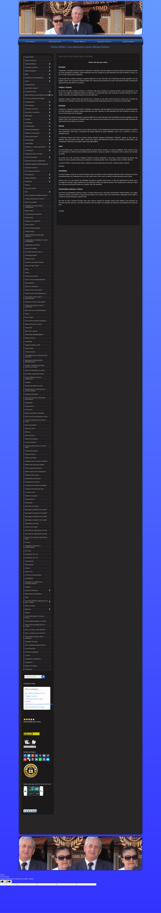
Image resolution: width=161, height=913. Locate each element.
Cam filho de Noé (30, 188)
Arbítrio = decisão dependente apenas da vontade (34, 366)
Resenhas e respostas (38, 112)
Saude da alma (30, 259)
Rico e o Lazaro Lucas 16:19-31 (35, 629)
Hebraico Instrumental (38, 133)
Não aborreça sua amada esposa (35, 310)
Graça (27, 314)
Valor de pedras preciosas (33, 468)
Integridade (28, 403)
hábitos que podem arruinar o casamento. (34, 306)
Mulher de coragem (31, 439)
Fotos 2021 (28, 327)
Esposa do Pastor (55, 42)
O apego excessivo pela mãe (34, 489)
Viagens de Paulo (30, 458)
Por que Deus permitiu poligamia (35, 321)
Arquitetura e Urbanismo (33, 659)
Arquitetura (28, 662)
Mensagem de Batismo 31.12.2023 (36, 509)
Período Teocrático (38, 157)
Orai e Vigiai (29, 317)
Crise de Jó (28, 409)
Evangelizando (30, 84)
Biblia (27, 269)
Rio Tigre (28, 551)
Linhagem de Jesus (31, 641)
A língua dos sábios (31, 451)
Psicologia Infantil (31, 255)
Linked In (36, 755)
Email (47, 759)
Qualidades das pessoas (33, 478)
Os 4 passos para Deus (32, 171)
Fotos (38, 81)
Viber (44, 759)
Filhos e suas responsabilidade (35, 279)
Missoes (27, 432)
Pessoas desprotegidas (32, 228)
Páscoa (27, 185)
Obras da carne (30, 428)
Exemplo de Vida (38, 91)
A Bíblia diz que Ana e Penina (34, 199)
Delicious (28, 759)
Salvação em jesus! (31, 167)
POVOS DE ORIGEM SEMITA (34, 334)
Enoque (27, 542)
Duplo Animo (29, 348)
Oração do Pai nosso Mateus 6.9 (35, 293)
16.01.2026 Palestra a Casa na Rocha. (34, 617)
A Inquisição (38, 150)
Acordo (27, 655)
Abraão (27, 613)
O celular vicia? (30, 492)
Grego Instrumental (38, 136)
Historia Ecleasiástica (38, 129)
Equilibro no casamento (32, 221)
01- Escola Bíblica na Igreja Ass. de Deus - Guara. (38, 601)
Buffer (32, 759)
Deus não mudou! (30, 425)
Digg (44, 755)
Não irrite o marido (31, 331)
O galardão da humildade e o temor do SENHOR (36, 240)
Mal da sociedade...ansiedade (34, 413)
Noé (38, 192)
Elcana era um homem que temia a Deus (36, 538)
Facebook (25, 755)
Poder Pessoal (29, 435)
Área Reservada (30, 648)
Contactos (28, 669)
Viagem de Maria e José (32, 345)
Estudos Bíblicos (79, 42)
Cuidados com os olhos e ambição (36, 461)
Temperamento (30, 499)
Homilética (38, 181)
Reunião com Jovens (32, 506)
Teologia (38, 119)
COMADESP (29, 578)
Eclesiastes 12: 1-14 (31, 554)
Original (27, 587)
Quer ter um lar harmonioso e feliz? (36, 416)
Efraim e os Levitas (31, 527)
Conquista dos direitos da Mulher (35, 485)
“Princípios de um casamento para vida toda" (36, 356)
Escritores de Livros (38, 109)
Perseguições (38, 174)
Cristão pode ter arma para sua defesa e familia (35, 390)
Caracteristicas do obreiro (33, 214)
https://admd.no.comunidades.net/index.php (38, 95)
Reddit (47, 755)
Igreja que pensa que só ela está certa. (35, 446)
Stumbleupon (25, 759)
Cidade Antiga (29, 231)
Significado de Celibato (32, 245)
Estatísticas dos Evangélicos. (38, 78)
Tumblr (40, 755)
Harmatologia (38, 140)
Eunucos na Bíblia (31, 248)
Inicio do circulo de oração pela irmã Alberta (35, 398)
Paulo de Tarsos (30, 454)
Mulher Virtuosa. (30, 338)
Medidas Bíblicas (38, 178)
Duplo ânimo (29, 211)
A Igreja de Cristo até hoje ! (33, 154)
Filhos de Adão (30, 606)
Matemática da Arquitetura (33, 594)
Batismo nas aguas (31, 496)
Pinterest (32, 755)
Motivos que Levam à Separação (35, 471)
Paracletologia (38, 126)
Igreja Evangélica (129, 42)
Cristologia (38, 123)
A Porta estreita (30, 352)
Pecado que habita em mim (33, 386)
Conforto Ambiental (38, 590)
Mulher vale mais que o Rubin (34, 464)
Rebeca (27, 568)
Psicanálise (28, 503)
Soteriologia (38, 143)
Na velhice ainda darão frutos (34, 374)
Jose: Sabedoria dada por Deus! (35, 645)
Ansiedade (28, 341)
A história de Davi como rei (33, 252)
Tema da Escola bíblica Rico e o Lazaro (35, 625)
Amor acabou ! (30, 224)
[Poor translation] (8, 881)
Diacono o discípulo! (31, 286)
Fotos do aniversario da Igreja (34, 98)
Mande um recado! (31, 666)
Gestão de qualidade (31, 652)
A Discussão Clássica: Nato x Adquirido (34, 637)
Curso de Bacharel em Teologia (35, 707)
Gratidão (28, 382)
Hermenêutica (38, 105)
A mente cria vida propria (33, 575)
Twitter (28, 755)
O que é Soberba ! (31, 442)
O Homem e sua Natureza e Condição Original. (33, 582)
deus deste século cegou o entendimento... (33, 297)
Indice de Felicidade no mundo (35, 370)
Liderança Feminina (31, 394)
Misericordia (29, 217)
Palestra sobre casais (32, 475)
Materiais (38, 609)
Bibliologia (38, 116)
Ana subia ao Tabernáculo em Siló (36, 530)
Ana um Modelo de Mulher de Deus (36, 195)
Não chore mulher (31, 202)
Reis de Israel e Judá (31, 266)
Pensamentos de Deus (32, 482)
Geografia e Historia (104, 42)
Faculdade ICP (38, 102)
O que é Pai (28, 571)
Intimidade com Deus (32, 523)
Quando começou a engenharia (35, 161)
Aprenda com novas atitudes (34, 262)
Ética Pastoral (29, 283)
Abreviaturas (29, 561)
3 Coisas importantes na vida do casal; (35, 420)
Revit (26, 597)
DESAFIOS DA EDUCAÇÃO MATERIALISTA (33, 361)
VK (36, 759)
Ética (38, 74)
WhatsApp (40, 759)
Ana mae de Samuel (31, 276)
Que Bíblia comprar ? (32, 88)
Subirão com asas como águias (35, 302)
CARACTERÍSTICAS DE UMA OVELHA (34, 235)
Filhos (27, 272)
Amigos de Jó (29, 406)
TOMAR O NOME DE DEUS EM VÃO (36, 164)
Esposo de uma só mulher (33, 324)
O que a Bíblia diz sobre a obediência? (33, 378)
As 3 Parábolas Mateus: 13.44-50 (35, 621)
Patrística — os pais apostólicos (38, 147)
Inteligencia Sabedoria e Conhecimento (32, 546)
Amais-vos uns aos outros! (33, 290)
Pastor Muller (30, 42)
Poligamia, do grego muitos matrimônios (34, 206)
